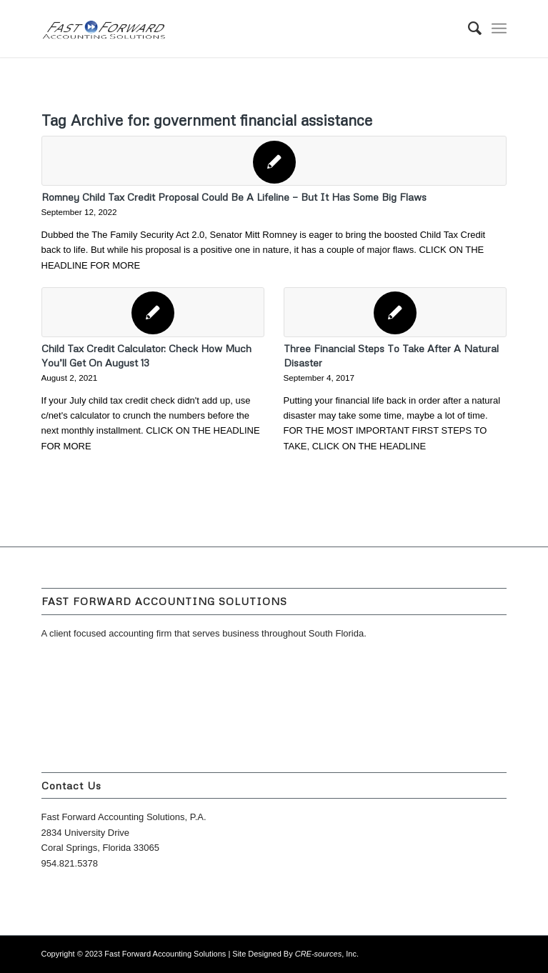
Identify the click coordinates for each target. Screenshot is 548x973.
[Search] (468, 28)
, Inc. (327, 953)
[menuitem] (468, 28)
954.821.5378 (70, 863)
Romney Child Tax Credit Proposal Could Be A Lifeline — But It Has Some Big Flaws (234, 197)
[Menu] (499, 28)
